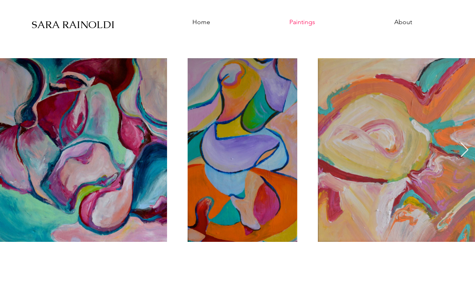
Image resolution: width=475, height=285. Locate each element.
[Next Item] (464, 150)
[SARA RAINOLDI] (75, 24)
